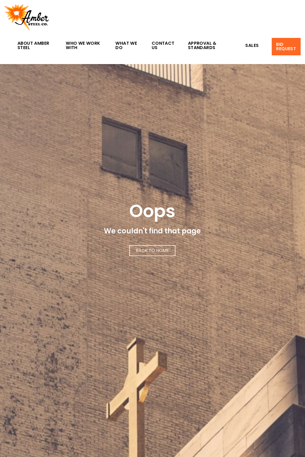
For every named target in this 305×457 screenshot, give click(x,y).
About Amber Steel (33, 46)
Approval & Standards (202, 46)
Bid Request (286, 46)
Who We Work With (83, 46)
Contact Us (163, 46)
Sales (252, 46)
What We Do (126, 46)
